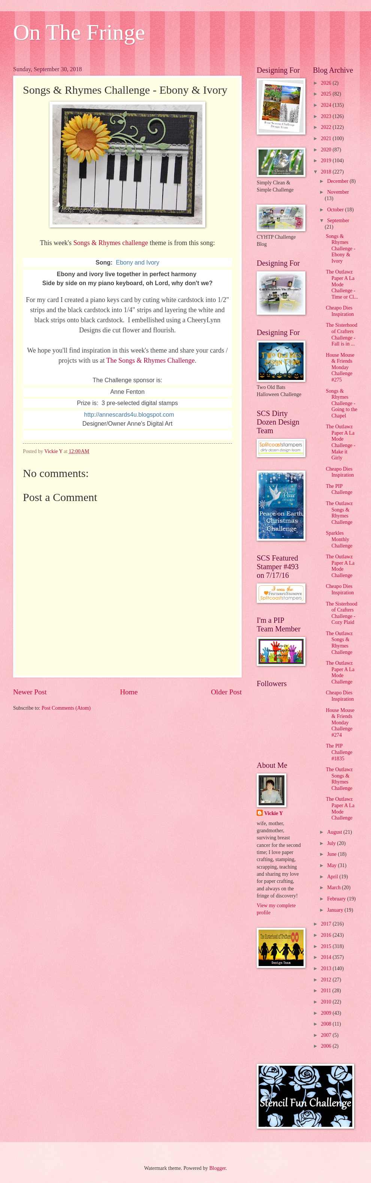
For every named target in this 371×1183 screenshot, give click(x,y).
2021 (326, 138)
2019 (326, 160)
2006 (326, 1046)
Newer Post (30, 692)
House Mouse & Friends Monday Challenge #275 (340, 367)
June (332, 854)
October (336, 209)
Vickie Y (273, 813)
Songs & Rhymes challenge (110, 243)
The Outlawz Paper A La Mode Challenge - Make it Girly (340, 442)
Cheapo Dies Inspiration (340, 311)
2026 (326, 83)
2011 (326, 990)
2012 (326, 980)
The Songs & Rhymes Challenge (150, 360)
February (337, 899)
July (332, 843)
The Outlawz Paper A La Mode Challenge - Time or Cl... (342, 284)
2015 (326, 946)
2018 (326, 172)
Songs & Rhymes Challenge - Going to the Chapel (341, 403)
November (338, 192)
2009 (326, 1013)
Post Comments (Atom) (66, 708)
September (338, 220)
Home (129, 692)
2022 (326, 127)
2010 (326, 1002)
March (334, 887)
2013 (326, 968)
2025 (326, 94)
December (338, 181)
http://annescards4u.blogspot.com (129, 414)
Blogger (217, 1168)
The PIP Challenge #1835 (339, 752)
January (335, 910)
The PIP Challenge (339, 489)
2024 (326, 105)
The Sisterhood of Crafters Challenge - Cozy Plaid (341, 613)
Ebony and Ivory (137, 262)
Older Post (226, 692)
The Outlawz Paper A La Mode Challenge (340, 566)
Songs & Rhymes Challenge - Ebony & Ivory (340, 248)
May (332, 865)
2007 (326, 1035)
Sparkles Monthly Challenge (339, 539)
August (335, 832)
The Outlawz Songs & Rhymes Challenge (339, 513)
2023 (326, 116)
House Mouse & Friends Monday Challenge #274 (340, 722)
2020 (326, 150)
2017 (326, 924)
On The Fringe (79, 32)
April (333, 876)
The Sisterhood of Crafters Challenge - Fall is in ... (341, 334)
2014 (326, 957)
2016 (326, 935)
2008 (326, 1024)
